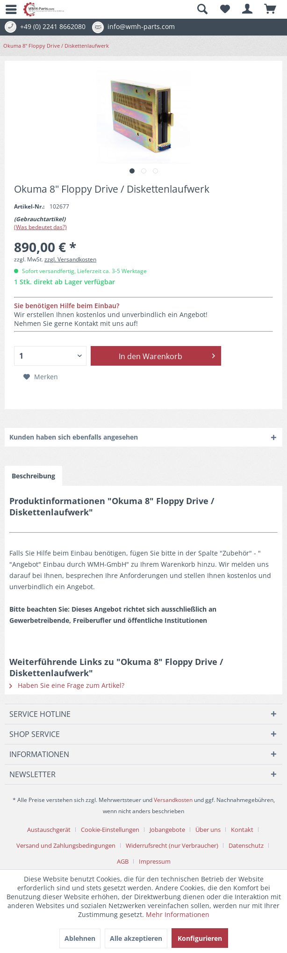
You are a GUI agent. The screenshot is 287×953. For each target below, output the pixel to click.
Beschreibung (33, 475)
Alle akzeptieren (136, 938)
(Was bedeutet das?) (40, 227)
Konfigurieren (200, 938)
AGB (123, 861)
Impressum (155, 861)
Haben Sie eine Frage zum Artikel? (66, 685)
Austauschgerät (49, 829)
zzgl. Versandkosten (70, 259)
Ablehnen (80, 938)
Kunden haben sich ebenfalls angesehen (73, 437)
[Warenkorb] (270, 9)
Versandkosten (173, 800)
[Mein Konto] (247, 9)
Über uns (208, 829)
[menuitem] (7, 9)
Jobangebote (167, 829)
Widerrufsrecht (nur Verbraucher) (172, 845)
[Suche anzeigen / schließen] (202, 9)
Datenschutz (246, 845)
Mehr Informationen (177, 914)
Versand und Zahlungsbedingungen (65, 845)
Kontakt (242, 829)
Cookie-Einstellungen (110, 829)
